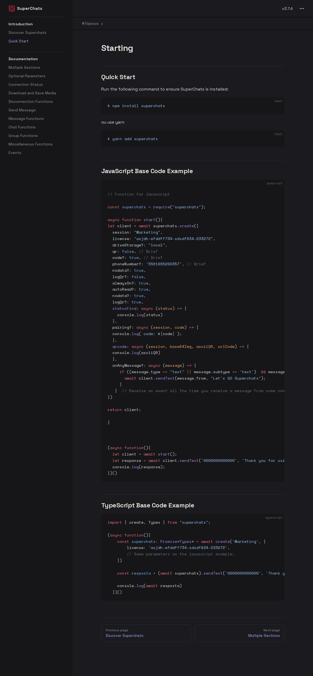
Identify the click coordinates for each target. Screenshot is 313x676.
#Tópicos (93, 23)
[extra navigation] (302, 8)
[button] (36, 24)
